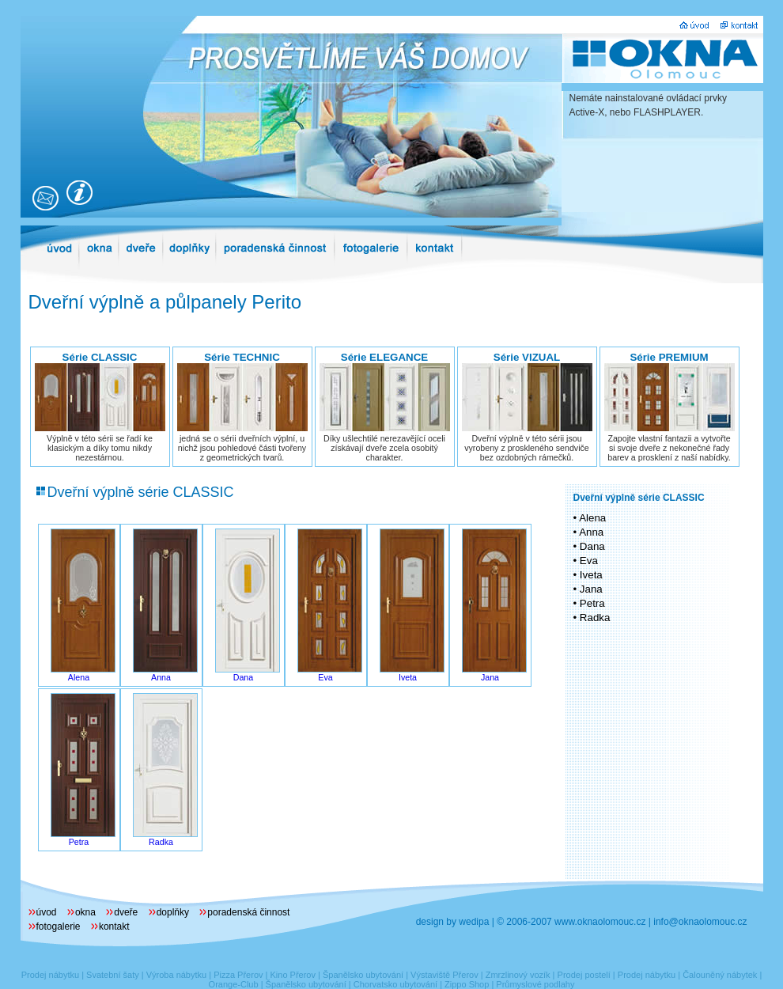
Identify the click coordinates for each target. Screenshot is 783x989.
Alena (78, 677)
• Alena (590, 518)
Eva (325, 677)
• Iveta (588, 575)
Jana (490, 677)
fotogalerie (58, 926)
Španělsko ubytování (363, 975)
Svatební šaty (112, 975)
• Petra (589, 603)
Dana (243, 677)
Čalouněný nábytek (720, 975)
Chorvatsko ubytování (395, 984)
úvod (46, 912)
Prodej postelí (584, 975)
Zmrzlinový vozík (518, 975)
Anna (161, 677)
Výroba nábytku (176, 975)
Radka (161, 842)
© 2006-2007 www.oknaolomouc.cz (571, 921)
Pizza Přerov (238, 975)
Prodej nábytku (50, 975)
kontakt (114, 926)
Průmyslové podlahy (535, 984)
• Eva (585, 560)
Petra (79, 842)
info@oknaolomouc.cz (700, 921)
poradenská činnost (248, 912)
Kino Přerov (292, 975)
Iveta (408, 677)
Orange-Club (234, 984)
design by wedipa (453, 921)
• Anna (588, 532)
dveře (126, 912)
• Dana (589, 546)
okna (85, 912)
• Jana (588, 589)
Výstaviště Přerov (444, 975)
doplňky (173, 912)
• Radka (592, 617)
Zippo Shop (466, 984)
